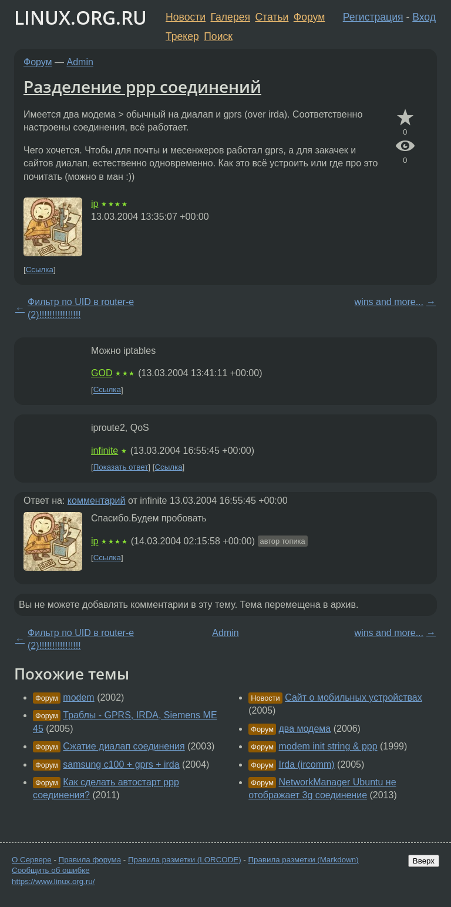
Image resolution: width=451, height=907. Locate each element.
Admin (80, 62)
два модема (305, 729)
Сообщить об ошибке (51, 870)
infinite (104, 451)
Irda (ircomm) (307, 764)
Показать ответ (121, 467)
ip (94, 204)
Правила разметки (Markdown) (303, 859)
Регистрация (373, 17)
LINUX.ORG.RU (80, 17)
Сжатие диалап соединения (123, 746)
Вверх (424, 860)
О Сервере (32, 859)
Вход (424, 17)
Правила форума (90, 859)
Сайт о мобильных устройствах (353, 697)
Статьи (271, 17)
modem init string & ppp (328, 746)
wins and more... (389, 302)
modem (78, 697)
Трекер (182, 36)
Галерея (230, 17)
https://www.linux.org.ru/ (53, 881)
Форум (309, 17)
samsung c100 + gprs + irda (121, 764)
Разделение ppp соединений (142, 86)
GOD (101, 373)
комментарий (97, 501)
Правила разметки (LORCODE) (184, 859)
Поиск (218, 36)
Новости (186, 17)
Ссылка (39, 269)
